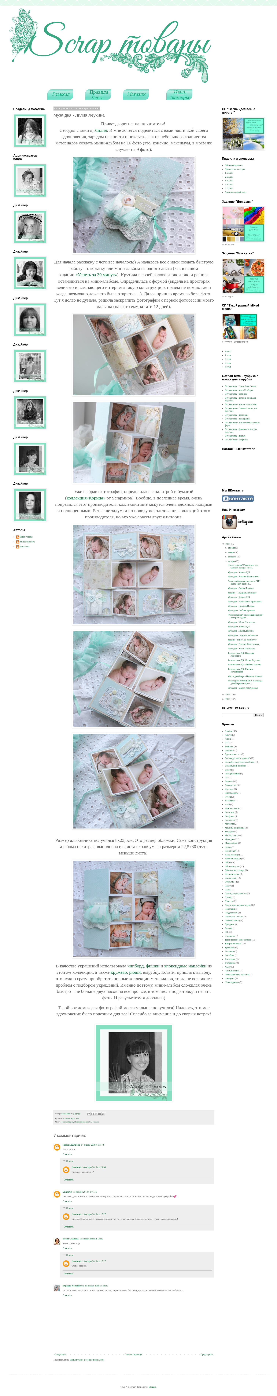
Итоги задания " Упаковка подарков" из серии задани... (245, 616)
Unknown (76, 1167)
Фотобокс (229, 955)
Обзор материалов (233, 165)
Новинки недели (233, 858)
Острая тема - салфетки (236, 439)
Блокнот (229, 750)
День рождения (232, 773)
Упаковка (229, 951)
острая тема (230, 878)
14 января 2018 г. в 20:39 (94, 1167)
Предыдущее (207, 1354)
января (231, 561)
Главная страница (133, 1354)
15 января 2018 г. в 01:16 (85, 1192)
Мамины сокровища (234, 827)
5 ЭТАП (229, 188)
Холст (228, 967)
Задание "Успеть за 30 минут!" (242, 639)
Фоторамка (230, 963)
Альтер (228, 735)
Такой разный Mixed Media (238, 939)
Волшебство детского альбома (239, 762)
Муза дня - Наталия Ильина (241, 606)
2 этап (228, 359)
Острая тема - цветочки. (236, 415)
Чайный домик (232, 970)
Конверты (229, 812)
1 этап (228, 355)
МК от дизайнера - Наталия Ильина (245, 676)
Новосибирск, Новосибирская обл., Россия (80, 1122)
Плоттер (229, 901)
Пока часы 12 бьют (234, 916)
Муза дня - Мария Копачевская (243, 688)
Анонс (228, 351)
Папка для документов (236, 893)
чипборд (135, 965)
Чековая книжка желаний (237, 974)
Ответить (67, 1154)
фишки (152, 965)
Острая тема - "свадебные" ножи (240, 386)
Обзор (228, 862)
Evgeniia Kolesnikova (73, 1285)
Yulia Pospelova (27, 541)
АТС (227, 742)
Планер (228, 897)
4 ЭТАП (229, 184)
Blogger (152, 1387)
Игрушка (229, 789)
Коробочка (230, 820)
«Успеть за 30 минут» (96, 274)
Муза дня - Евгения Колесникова (243, 576)
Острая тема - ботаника (236, 394)
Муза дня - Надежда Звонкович (243, 635)
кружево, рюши (126, 972)
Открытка (229, 881)
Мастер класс (231, 835)
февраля (232, 556)
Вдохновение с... (233, 754)
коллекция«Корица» (86, 497)
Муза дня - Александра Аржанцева (244, 601)
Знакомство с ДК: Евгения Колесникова (240, 670)
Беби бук (229, 746)
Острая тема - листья (235, 435)
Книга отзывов (232, 808)
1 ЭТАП (229, 173)
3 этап (228, 363)
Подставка (230, 909)
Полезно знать (232, 920)
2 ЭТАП (229, 177)
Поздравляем (231, 912)
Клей (227, 804)
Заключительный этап (235, 192)
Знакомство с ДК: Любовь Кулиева (244, 664)
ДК (226, 777)
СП (226, 932)
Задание (229, 781)
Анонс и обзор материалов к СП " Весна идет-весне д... (244, 582)
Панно (228, 889)
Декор (228, 769)
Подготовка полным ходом (238, 905)
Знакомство (230, 785)
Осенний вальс (232, 874)
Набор (228, 847)
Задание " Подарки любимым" (242, 592)
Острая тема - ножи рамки (237, 418)
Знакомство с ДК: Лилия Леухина (244, 660)
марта (231, 552)
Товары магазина (233, 943)
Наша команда (232, 854)
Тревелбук (230, 947)
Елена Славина (71, 1238)
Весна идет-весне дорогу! (237, 758)
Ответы (69, 1161)
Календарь (230, 800)
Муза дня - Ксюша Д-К (239, 572)
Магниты (229, 823)
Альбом (66, 1118)
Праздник (229, 924)
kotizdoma (25, 546)
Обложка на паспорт (235, 870)
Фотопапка (230, 959)
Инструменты (231, 793)
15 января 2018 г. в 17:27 (94, 1214)
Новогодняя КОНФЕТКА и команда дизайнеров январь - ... (245, 682)
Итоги (228, 797)
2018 (228, 544)
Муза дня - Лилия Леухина (240, 588)
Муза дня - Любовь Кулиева (241, 610)
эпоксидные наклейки (185, 965)
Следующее (60, 1354)
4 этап (228, 366)
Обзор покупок (232, 866)
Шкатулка (229, 978)
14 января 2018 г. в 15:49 (92, 1145)
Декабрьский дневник (235, 765)
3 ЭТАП (229, 180)
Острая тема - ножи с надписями (240, 404)
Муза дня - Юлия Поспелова (241, 622)
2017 (228, 694)
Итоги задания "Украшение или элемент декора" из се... (243, 566)
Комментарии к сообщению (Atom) (87, 1359)
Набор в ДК (230, 851)
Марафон (229, 831)
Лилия (100, 130)
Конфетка (229, 816)
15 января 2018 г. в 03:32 (91, 1238)
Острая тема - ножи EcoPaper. (239, 390)
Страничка (230, 936)
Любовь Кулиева (71, 1145)
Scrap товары (26, 536)
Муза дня (75, 1118)
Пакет (228, 885)
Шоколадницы (232, 982)
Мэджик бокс (231, 843)
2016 (228, 699)
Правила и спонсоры (235, 169)
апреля (231, 547)
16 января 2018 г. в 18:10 (96, 1285)
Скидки (228, 928)
